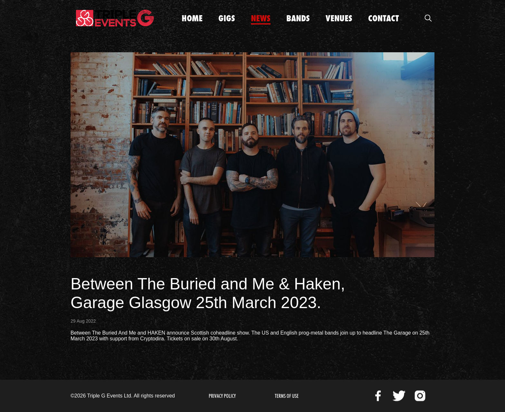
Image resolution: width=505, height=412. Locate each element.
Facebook (378, 395)
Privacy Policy (222, 396)
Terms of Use (287, 396)
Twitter (399, 395)
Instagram (420, 395)
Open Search (428, 18)
